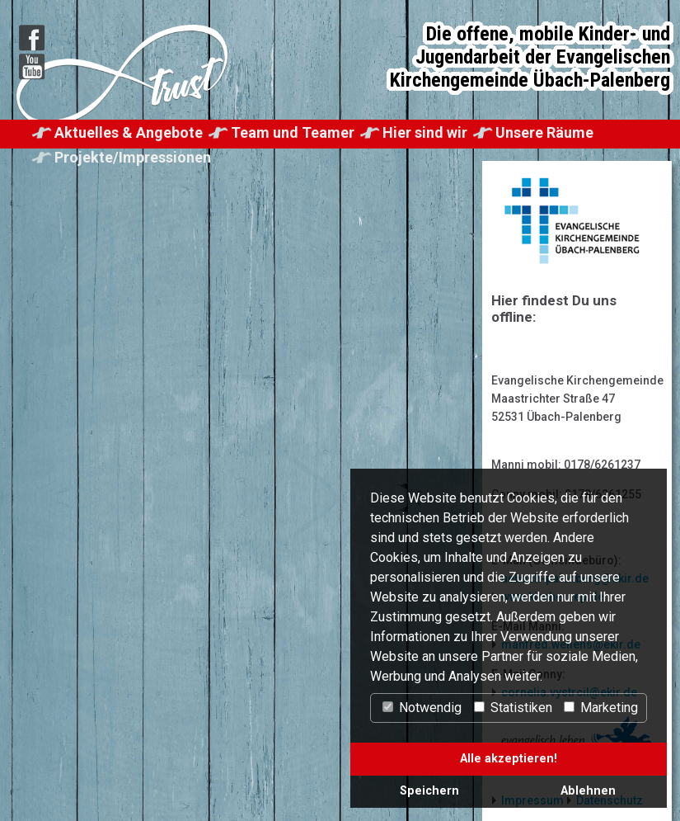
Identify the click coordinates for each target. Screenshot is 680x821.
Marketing (601, 707)
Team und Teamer (292, 132)
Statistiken (513, 707)
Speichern (429, 791)
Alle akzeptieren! (508, 759)
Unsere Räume (544, 132)
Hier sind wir (424, 132)
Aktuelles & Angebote (128, 132)
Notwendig (422, 707)
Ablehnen (588, 791)
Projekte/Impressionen (132, 157)
